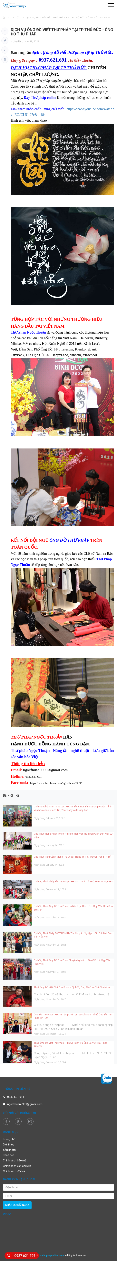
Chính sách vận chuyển (17, 1166)
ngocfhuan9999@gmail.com (25, 1104)
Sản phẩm (9, 1149)
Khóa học (8, 1155)
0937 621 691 (15, 1096)
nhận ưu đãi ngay (17, 1204)
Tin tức (15, 17)
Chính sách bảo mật (15, 1160)
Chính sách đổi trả (14, 1171)
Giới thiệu (8, 1144)
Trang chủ (9, 1139)
